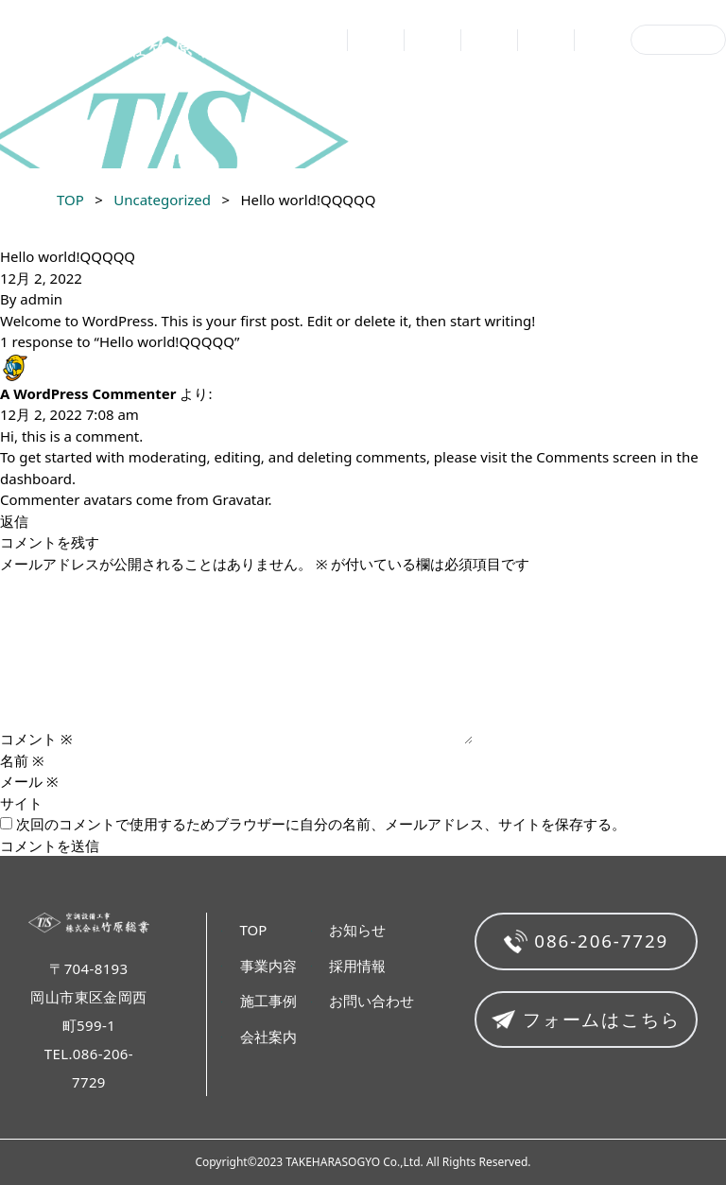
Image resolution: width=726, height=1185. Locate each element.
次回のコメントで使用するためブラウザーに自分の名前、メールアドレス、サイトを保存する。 (321, 823)
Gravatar (240, 499)
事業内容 (375, 41)
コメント (36, 738)
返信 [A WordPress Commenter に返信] (14, 521)
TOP (329, 41)
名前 (21, 760)
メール (29, 781)
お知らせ (545, 41)
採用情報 (602, 41)
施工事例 (432, 41)
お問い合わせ (678, 40)
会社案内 (489, 41)
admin (41, 298)
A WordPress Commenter (88, 393)
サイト (21, 802)
